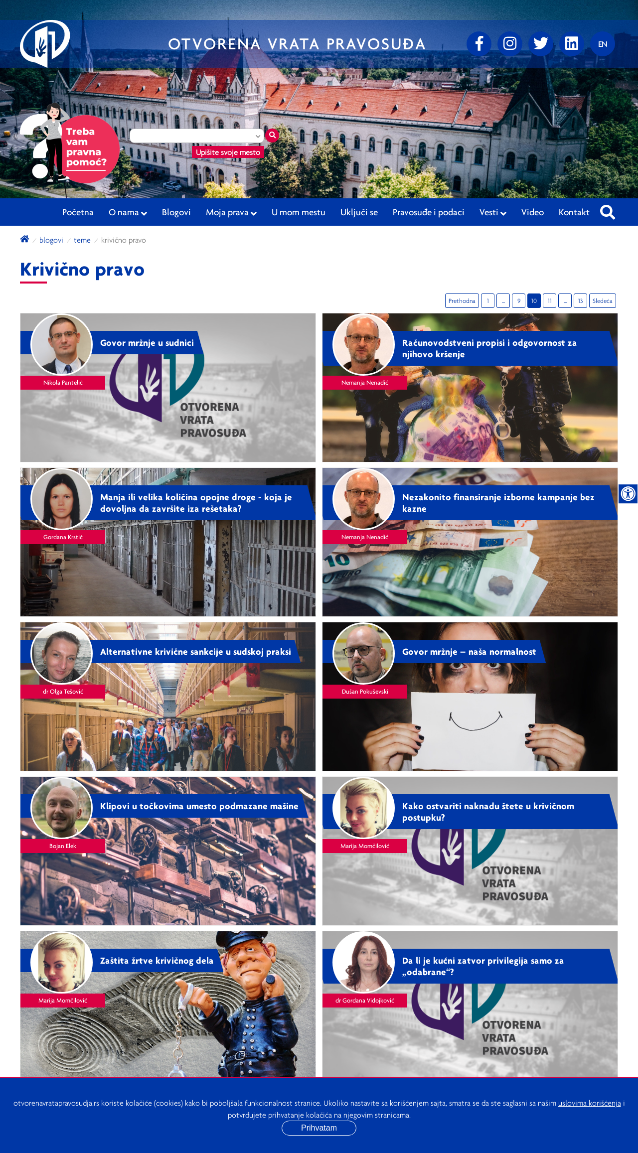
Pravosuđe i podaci (429, 211)
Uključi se (359, 211)
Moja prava (231, 212)
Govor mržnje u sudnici (147, 342)
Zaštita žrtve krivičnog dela (157, 960)
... (503, 300)
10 (534, 300)
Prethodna (462, 300)
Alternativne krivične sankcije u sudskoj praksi (195, 651)
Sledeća (603, 300)
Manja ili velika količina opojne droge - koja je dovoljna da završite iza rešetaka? (196, 502)
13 (580, 300)
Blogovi (176, 211)
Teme (82, 239)
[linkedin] (571, 43)
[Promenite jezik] (602, 43)
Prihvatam (319, 1128)
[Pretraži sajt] (607, 209)
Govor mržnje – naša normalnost (469, 651)
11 (550, 300)
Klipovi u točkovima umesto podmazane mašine (199, 805)
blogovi (51, 239)
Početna (78, 211)
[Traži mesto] (272, 136)
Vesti (492, 212)
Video (532, 211)
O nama (128, 212)
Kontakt (574, 211)
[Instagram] (509, 43)
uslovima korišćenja (589, 1102)
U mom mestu (298, 211)
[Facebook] (479, 43)
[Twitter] (540, 43)
